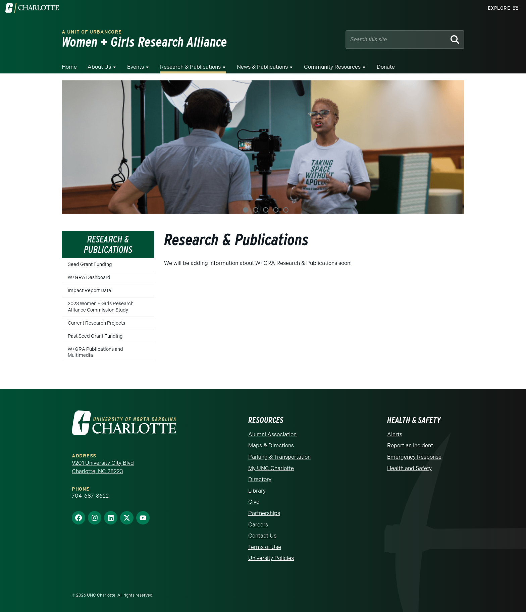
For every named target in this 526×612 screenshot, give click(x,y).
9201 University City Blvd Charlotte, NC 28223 (103, 467)
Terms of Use (264, 547)
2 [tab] (255, 210)
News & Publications (262, 67)
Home (69, 67)
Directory (259, 479)
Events (135, 67)
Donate (386, 67)
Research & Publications (190, 67)
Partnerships (264, 513)
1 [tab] (245, 210)
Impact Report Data (89, 290)
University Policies (271, 558)
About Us (99, 67)
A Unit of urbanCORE (91, 32)
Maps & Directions (271, 445)
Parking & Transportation (279, 457)
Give (253, 502)
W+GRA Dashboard (89, 277)
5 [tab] (285, 210)
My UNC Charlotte (271, 468)
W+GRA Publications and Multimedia (95, 352)
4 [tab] (275, 210)
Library (257, 491)
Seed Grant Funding (90, 264)
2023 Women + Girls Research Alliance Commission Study (101, 307)
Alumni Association (272, 434)
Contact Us (262, 536)
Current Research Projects (96, 323)
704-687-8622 (90, 496)
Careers (258, 524)
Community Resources (332, 67)
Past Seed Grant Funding (95, 336)
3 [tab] (265, 210)
